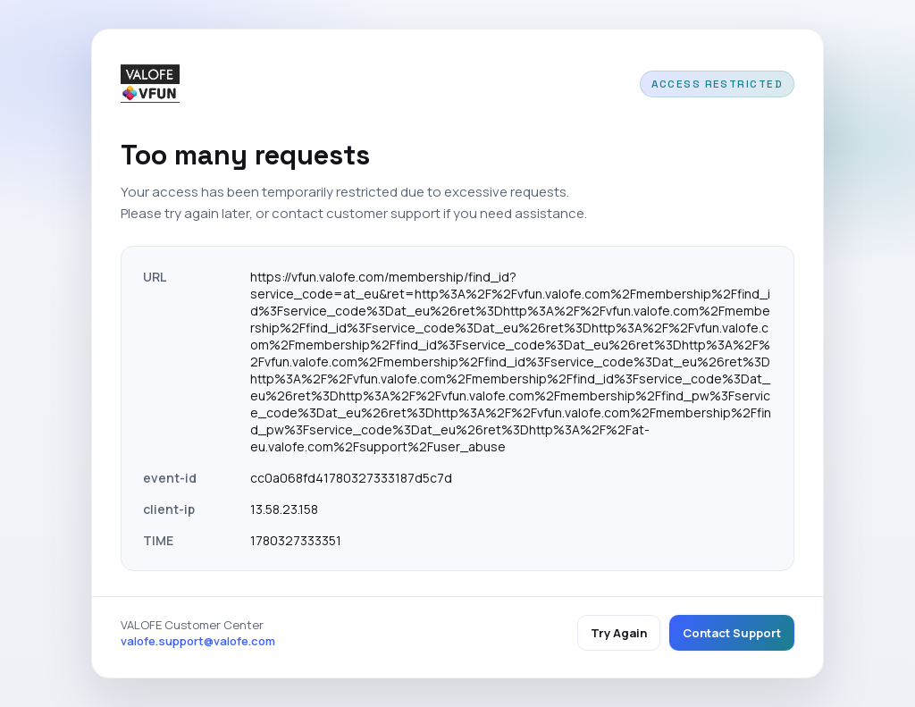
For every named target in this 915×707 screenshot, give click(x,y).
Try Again (619, 633)
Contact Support (732, 633)
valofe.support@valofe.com (198, 641)
